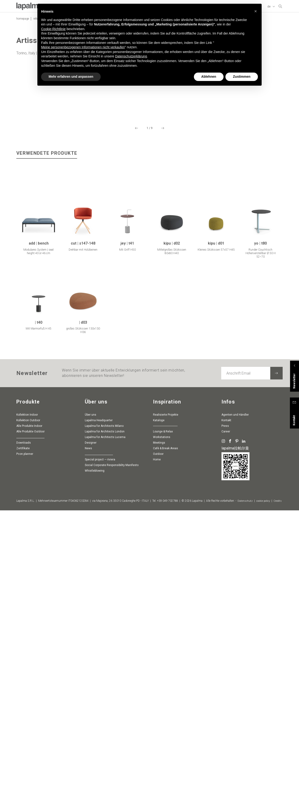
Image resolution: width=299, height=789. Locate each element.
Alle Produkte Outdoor (30, 701)
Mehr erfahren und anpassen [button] (71, 68)
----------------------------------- (165, 695)
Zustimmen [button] (241, 68)
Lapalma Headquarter (99, 689)
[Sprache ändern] (271, 8)
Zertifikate (23, 717)
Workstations (161, 706)
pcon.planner (24, 723)
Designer (90, 712)
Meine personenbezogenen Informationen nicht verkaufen (83, 38)
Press (225, 695)
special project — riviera (100, 729)
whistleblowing (94, 740)
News (88, 717)
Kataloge (158, 689)
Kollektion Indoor (27, 684)
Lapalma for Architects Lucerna (105, 706)
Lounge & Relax (163, 701)
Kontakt (226, 689)
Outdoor (158, 723)
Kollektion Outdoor (28, 689)
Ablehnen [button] (208, 68)
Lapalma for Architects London (105, 701)
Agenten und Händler (235, 684)
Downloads (23, 712)
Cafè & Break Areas (165, 717)
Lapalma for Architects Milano (104, 695)
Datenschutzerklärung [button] (131, 47)
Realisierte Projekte (165, 684)
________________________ (30, 706)
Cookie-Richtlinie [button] (53, 20)
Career (225, 701)
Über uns (90, 684)
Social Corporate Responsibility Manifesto (112, 734)
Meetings (159, 712)
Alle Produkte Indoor (29, 695)
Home (157, 729)
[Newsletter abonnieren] (276, 642)
